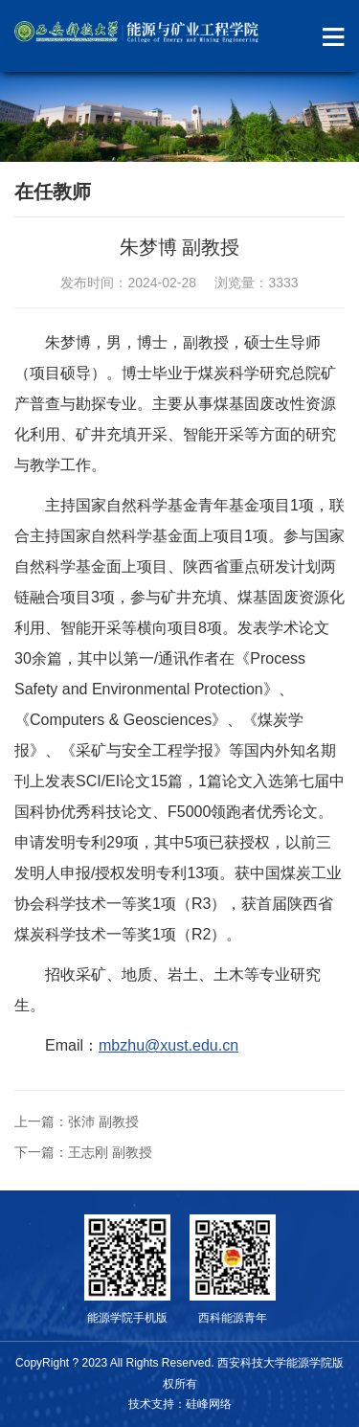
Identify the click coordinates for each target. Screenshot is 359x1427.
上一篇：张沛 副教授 (76, 1121)
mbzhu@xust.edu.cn (168, 1045)
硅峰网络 (209, 1404)
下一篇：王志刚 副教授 (83, 1152)
